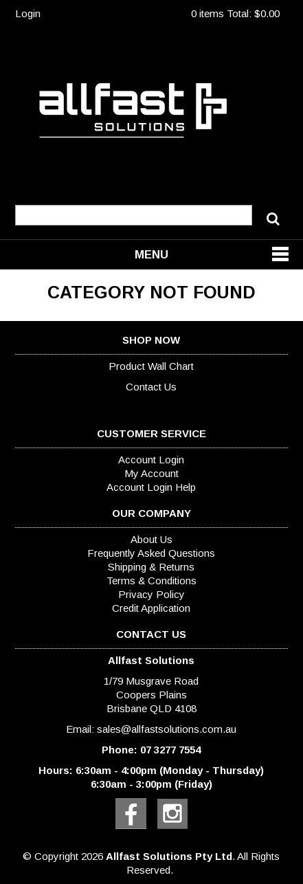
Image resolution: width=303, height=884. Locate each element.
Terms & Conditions (151, 580)
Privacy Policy (151, 594)
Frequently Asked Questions (151, 553)
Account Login (151, 459)
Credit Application (151, 608)
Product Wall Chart (151, 366)
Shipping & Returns (151, 567)
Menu (151, 254)
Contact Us (151, 387)
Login (28, 13)
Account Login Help (151, 487)
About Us (151, 539)
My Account (151, 473)
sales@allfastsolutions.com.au (166, 729)
